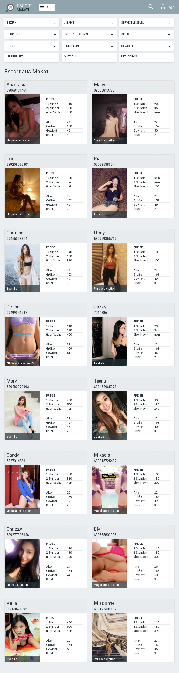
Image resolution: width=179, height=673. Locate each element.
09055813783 (104, 90)
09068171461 (17, 90)
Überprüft (15, 56)
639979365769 (105, 238)
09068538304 (104, 164)
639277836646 (18, 535)
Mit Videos (129, 56)
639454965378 (105, 387)
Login (168, 6)
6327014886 (16, 461)
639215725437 (105, 461)
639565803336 (105, 535)
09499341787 (17, 313)
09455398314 (17, 238)
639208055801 (18, 164)
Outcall (70, 56)
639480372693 (18, 387)
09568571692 (17, 609)
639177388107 (105, 609)
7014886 (100, 313)
